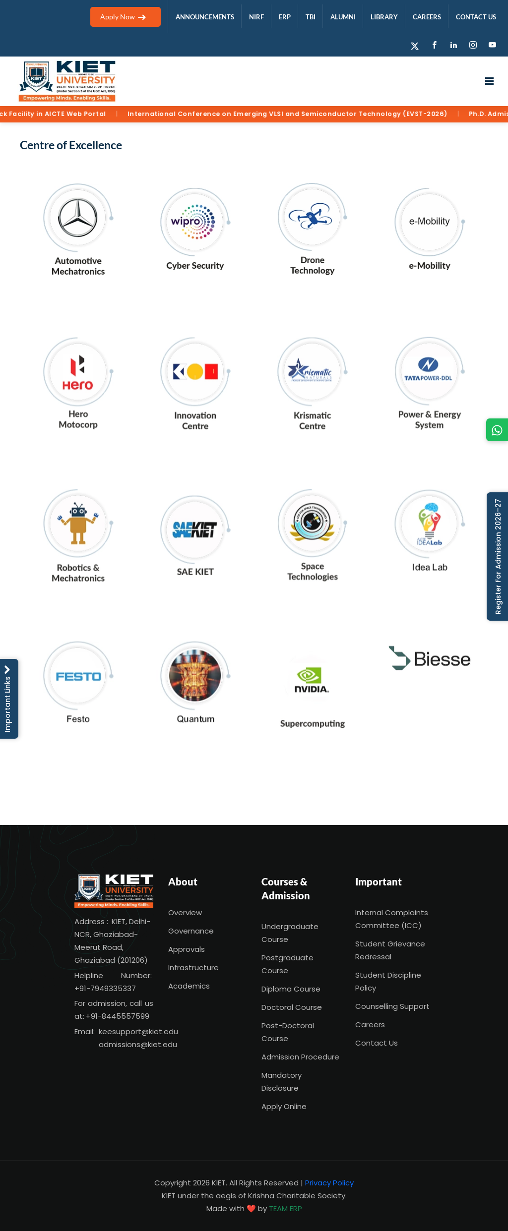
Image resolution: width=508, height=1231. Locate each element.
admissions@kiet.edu (138, 1044)
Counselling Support (392, 1006)
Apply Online (284, 1106)
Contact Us (376, 1043)
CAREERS (427, 17)
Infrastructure (193, 967)
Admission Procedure (300, 1057)
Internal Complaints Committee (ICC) (391, 919)
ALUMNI (343, 17)
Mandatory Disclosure (281, 1081)
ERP (285, 17)
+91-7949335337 (105, 988)
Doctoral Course (291, 1007)
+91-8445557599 (117, 1016)
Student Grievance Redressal (390, 950)
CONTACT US (476, 17)
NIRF (256, 17)
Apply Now (125, 16)
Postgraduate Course (287, 964)
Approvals (186, 949)
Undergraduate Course (289, 932)
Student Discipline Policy (388, 981)
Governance (191, 931)
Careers (370, 1024)
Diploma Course (290, 989)
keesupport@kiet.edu (138, 1031)
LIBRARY (384, 17)
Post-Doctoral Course (287, 1032)
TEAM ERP (285, 1208)
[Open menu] (489, 81)
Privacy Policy (329, 1182)
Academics (189, 986)
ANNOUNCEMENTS (205, 17)
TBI (311, 17)
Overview (185, 912)
